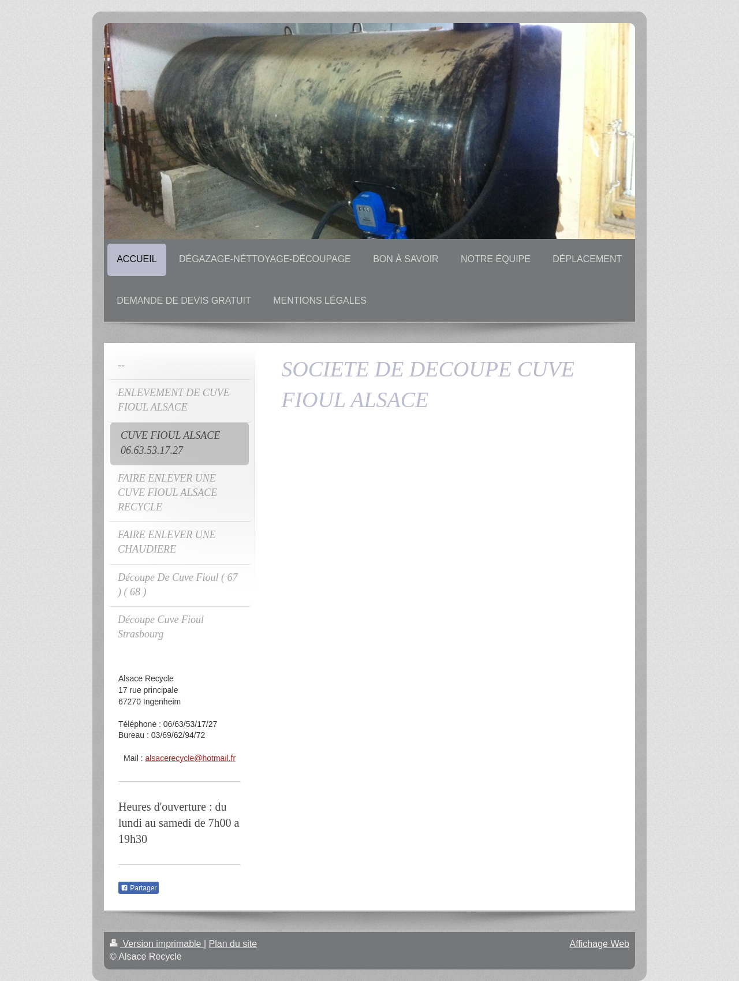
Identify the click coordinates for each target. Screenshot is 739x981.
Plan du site (233, 944)
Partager (138, 888)
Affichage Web (599, 944)
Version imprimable (157, 944)
